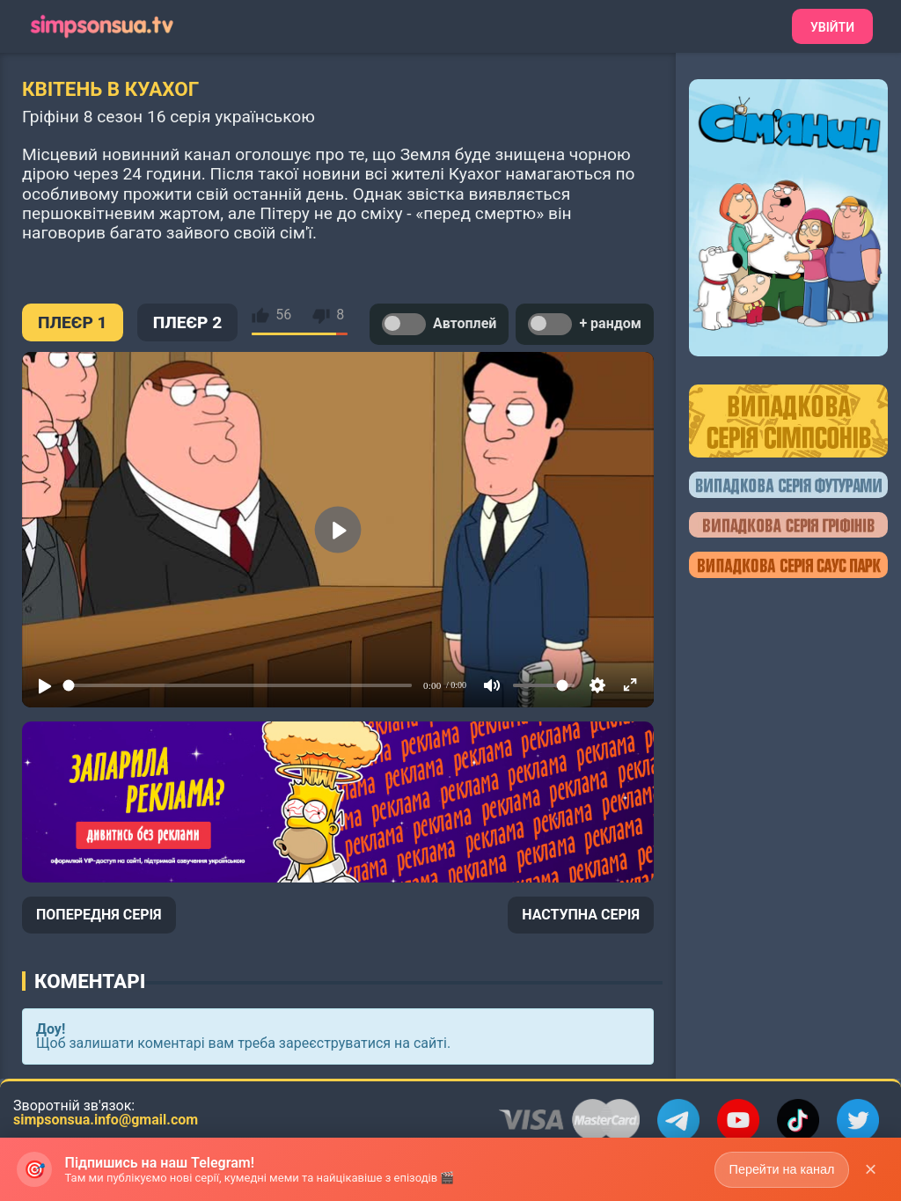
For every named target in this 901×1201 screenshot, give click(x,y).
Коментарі (89, 981)
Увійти (832, 27)
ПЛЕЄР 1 (72, 322)
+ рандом (584, 324)
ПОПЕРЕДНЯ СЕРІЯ (99, 914)
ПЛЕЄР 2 (188, 322)
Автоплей (439, 324)
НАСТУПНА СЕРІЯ (581, 914)
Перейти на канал (780, 1168)
